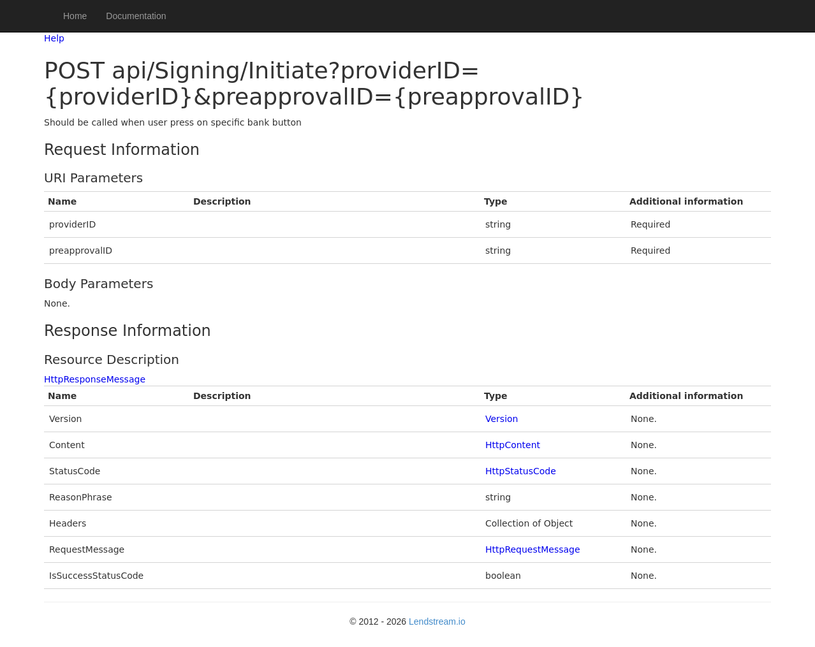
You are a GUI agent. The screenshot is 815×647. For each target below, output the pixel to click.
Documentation (136, 16)
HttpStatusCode (520, 471)
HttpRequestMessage (532, 549)
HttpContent (512, 445)
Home (75, 16)
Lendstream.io (437, 621)
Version (501, 419)
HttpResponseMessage (94, 379)
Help (54, 38)
